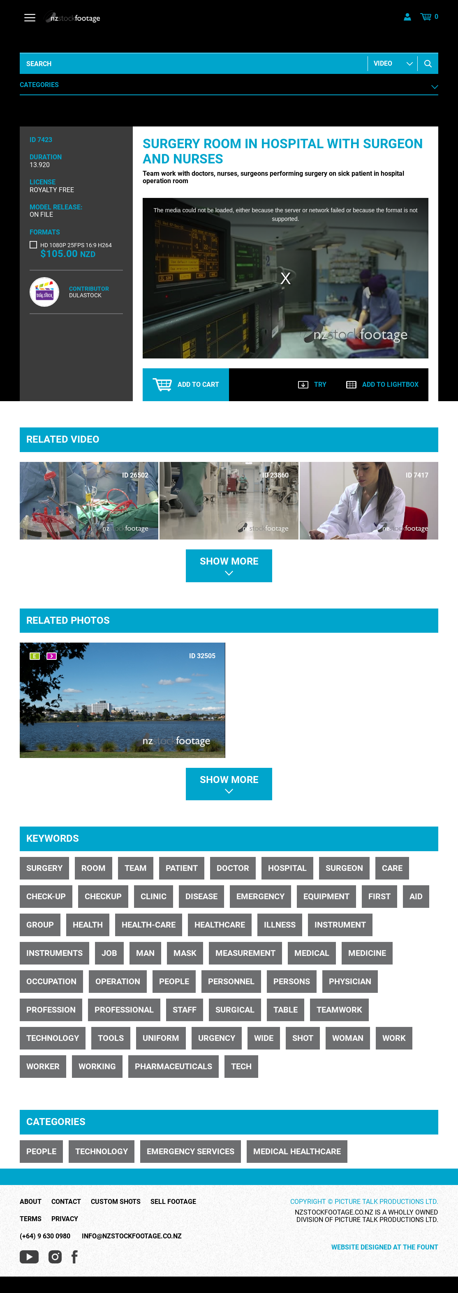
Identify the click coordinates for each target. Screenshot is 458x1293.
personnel (231, 981)
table (285, 1010)
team (136, 868)
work (394, 1038)
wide (263, 1038)
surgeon (344, 868)
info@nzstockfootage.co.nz (132, 1236)
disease (201, 896)
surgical (234, 1010)
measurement (245, 953)
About (31, 1202)
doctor (233, 868)
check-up (46, 896)
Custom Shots (116, 1202)
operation (117, 981)
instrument (340, 925)
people (174, 981)
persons (291, 981)
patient (182, 868)
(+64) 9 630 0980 (45, 1236)
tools (111, 1038)
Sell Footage (173, 1202)
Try (312, 384)
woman (347, 1038)
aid (416, 896)
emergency (260, 896)
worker (43, 1066)
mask (185, 953)
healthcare (219, 925)
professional (124, 1010)
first (379, 896)
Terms (31, 1219)
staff (185, 1010)
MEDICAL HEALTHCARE (297, 1151)
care (392, 868)
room (93, 868)
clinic (154, 896)
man (145, 953)
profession (51, 1010)
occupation (51, 981)
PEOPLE (41, 1151)
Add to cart (186, 384)
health (88, 925)
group (40, 925)
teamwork (339, 1010)
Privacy (64, 1219)
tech (241, 1066)
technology (52, 1038)
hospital (287, 868)
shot (302, 1038)
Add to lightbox (382, 384)
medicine (367, 953)
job (109, 953)
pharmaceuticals (173, 1066)
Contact (66, 1202)
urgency (216, 1038)
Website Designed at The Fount (384, 1247)
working (97, 1066)
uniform (161, 1038)
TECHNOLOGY (101, 1151)
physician (350, 981)
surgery (44, 868)
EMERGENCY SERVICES (190, 1151)
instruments (54, 953)
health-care (149, 925)
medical (311, 953)
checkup (103, 896)
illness (280, 925)
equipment (326, 896)
